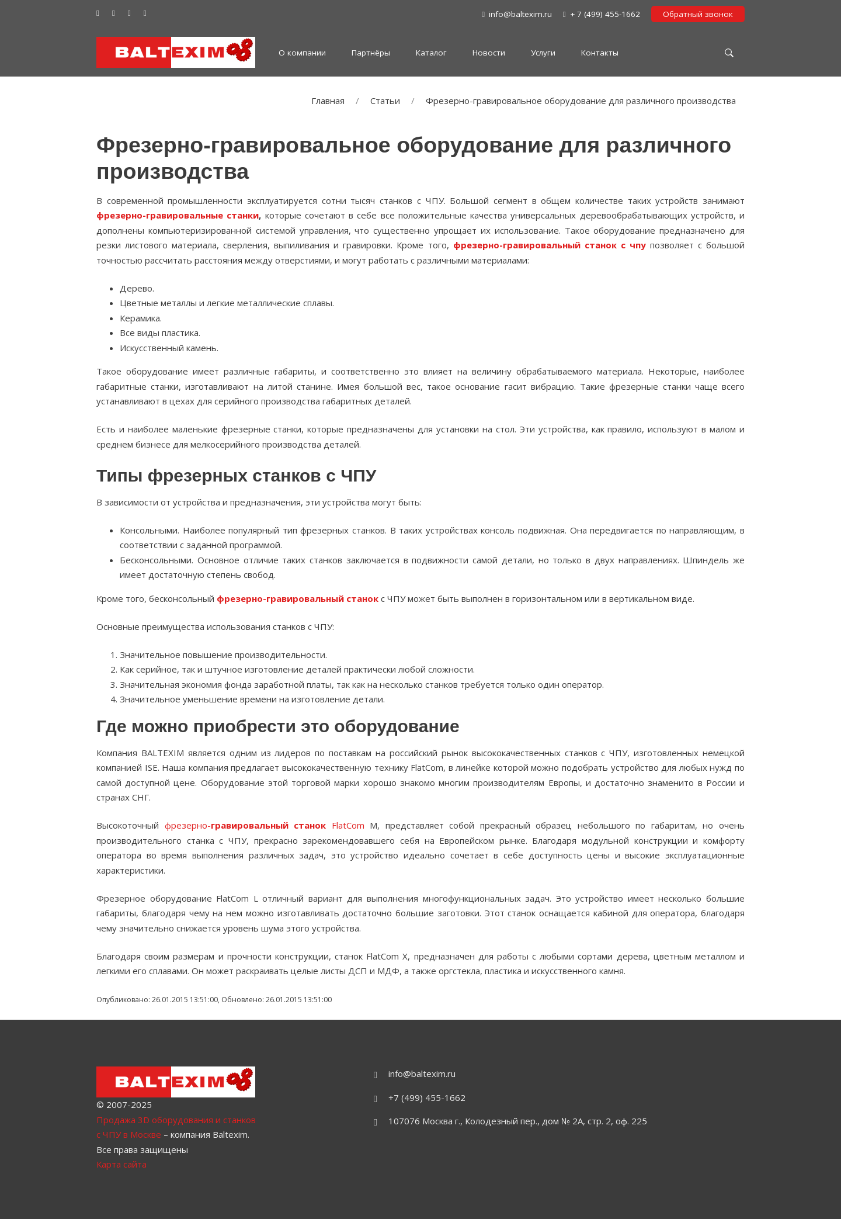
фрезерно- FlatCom (264, 825)
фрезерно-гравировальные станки (177, 215)
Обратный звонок (698, 14)
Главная (328, 100)
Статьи (385, 100)
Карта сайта (121, 1164)
